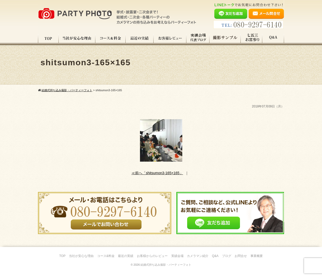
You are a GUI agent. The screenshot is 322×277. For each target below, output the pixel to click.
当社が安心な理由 (77, 38)
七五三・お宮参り (251, 38)
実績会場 (177, 256)
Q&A (273, 38)
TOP (48, 38)
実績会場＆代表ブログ (197, 38)
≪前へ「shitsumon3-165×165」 (157, 173)
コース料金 (110, 38)
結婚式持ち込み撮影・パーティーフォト (165, 264)
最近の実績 (140, 38)
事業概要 (256, 256)
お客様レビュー (170, 38)
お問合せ (241, 256)
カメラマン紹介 (197, 256)
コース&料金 (106, 256)
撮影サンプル (225, 38)
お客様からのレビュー (152, 256)
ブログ (226, 256)
